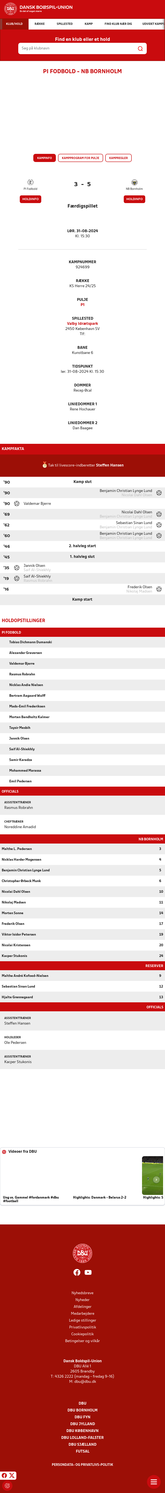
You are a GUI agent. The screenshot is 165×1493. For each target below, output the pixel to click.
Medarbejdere (82, 1313)
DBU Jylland (82, 1424)
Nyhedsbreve (82, 1293)
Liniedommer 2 (82, 423)
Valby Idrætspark (82, 324)
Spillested (82, 319)
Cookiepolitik (82, 1334)
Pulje (82, 300)
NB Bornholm (134, 189)
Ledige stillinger (82, 1320)
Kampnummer (82, 262)
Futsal (82, 1451)
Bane (82, 348)
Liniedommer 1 (82, 404)
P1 (83, 305)
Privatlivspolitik (82, 1327)
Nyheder (82, 1299)
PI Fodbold (30, 189)
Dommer (82, 385)
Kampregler (118, 158)
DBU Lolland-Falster (82, 1437)
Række (82, 281)
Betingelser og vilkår (82, 1341)
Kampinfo (44, 158)
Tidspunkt (82, 366)
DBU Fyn (82, 1417)
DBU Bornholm (82, 1410)
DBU (82, 1403)
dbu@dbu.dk (85, 1381)
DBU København (82, 1430)
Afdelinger (83, 1306)
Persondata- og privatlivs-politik (82, 1464)
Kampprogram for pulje (80, 158)
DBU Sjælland (82, 1444)
